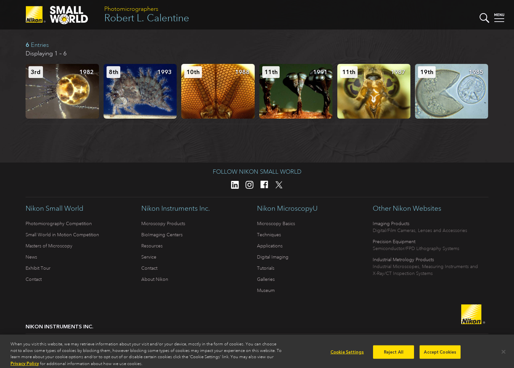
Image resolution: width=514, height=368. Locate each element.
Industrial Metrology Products (403, 259)
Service (148, 257)
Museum (266, 290)
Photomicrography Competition (59, 223)
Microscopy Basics (276, 223)
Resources (152, 246)
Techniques (269, 235)
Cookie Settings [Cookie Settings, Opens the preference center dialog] (347, 353)
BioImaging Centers (162, 235)
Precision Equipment (394, 241)
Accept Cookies (440, 353)
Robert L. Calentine (146, 18)
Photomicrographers (131, 8)
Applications (270, 246)
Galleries (266, 279)
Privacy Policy (24, 365)
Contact (34, 279)
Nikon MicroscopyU (287, 208)
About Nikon (154, 279)
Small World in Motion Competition (62, 235)
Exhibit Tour (38, 268)
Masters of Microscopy (49, 246)
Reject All (394, 353)
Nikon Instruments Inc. (175, 208)
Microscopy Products (163, 223)
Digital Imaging (272, 257)
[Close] (503, 353)
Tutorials (265, 268)
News (31, 257)
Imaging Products (391, 223)
